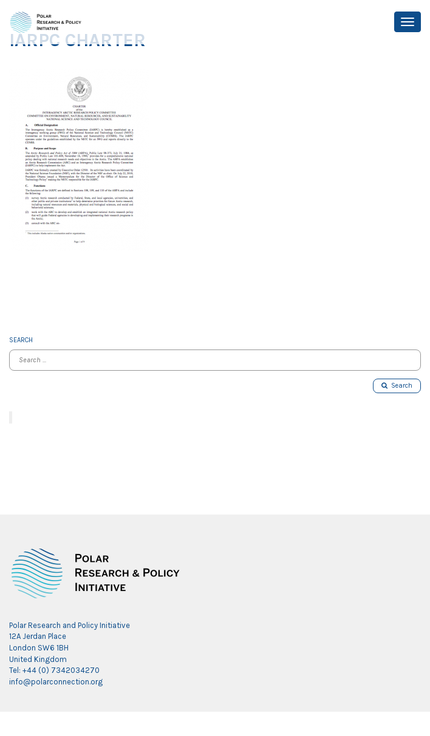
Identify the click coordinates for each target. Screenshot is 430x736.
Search (396, 386)
